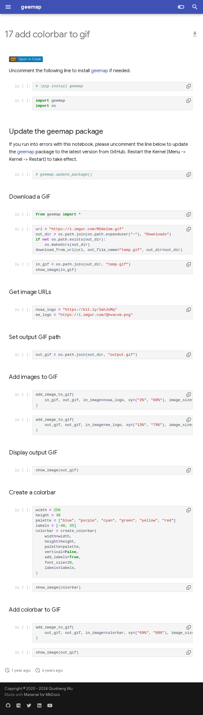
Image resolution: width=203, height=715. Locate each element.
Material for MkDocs (42, 694)
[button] (188, 86)
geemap (99, 71)
